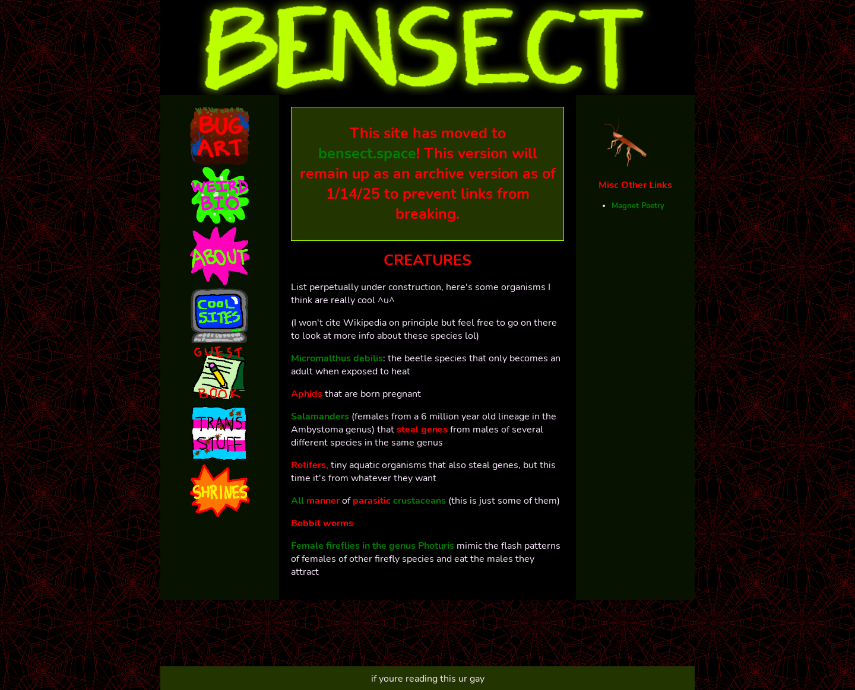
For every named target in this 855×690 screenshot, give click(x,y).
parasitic (373, 500)
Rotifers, (309, 465)
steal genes (422, 429)
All (298, 500)
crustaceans (419, 500)
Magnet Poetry (638, 206)
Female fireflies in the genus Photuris (372, 545)
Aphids (306, 393)
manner (324, 500)
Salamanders (320, 416)
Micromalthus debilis (337, 358)
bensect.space (367, 154)
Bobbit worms (322, 523)
